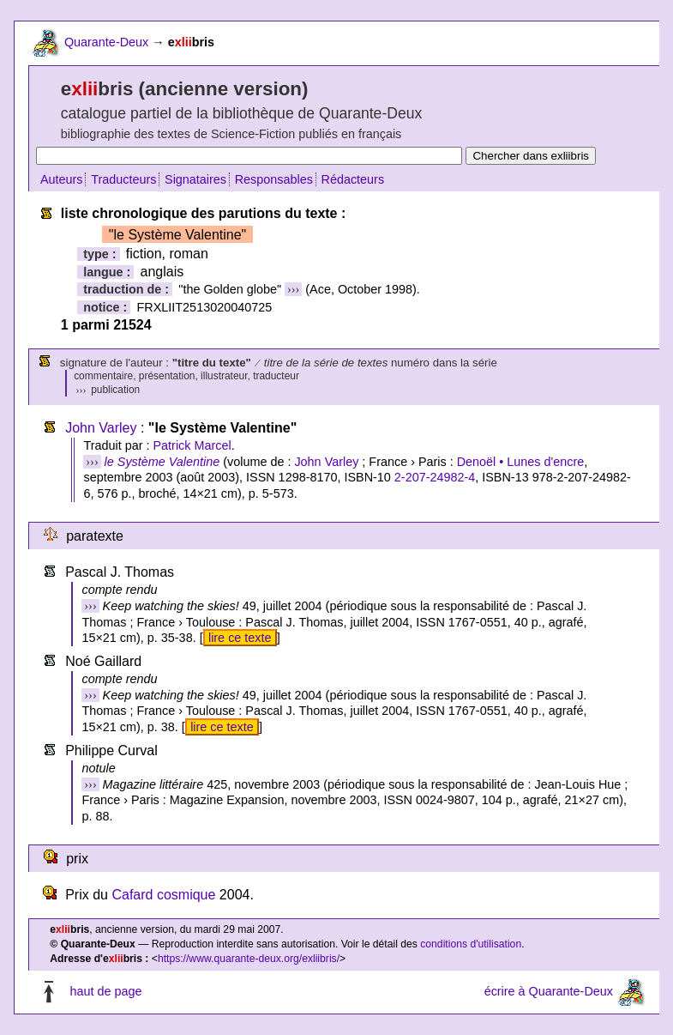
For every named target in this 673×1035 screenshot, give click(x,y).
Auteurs (61, 179)
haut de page (105, 991)
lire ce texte (240, 638)
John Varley (100, 428)
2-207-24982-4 (434, 477)
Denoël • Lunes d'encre (521, 462)
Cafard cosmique (163, 894)
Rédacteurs (353, 179)
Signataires (195, 179)
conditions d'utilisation (470, 944)
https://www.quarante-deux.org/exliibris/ (249, 959)
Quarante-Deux (106, 42)
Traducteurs (123, 179)
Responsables (274, 179)
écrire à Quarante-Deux (548, 991)
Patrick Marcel (192, 445)
